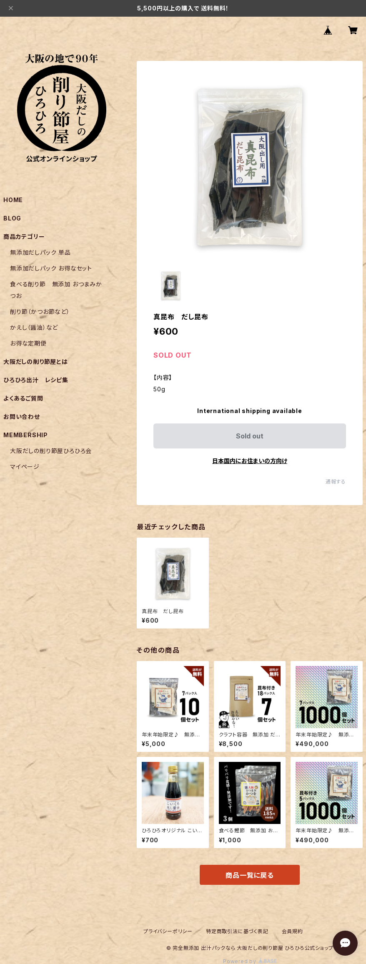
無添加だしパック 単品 (40, 252)
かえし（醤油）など (34, 327)
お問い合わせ (21, 416)
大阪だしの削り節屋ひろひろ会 (51, 450)
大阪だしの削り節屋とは (35, 361)
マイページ (25, 466)
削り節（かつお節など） (40, 311)
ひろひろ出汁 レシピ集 (35, 379)
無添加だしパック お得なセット (51, 268)
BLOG (12, 218)
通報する (336, 481)
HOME (13, 199)
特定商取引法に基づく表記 (237, 931)
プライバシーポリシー (168, 931)
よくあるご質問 (23, 398)
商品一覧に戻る (250, 875)
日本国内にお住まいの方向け (249, 460)
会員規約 (292, 931)
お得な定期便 (28, 343)
